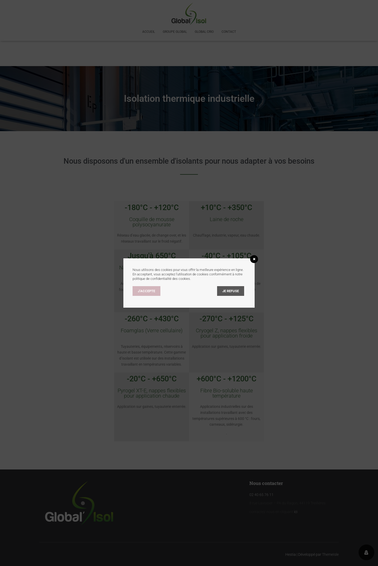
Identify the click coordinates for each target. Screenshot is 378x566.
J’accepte (146, 291)
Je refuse (230, 291)
